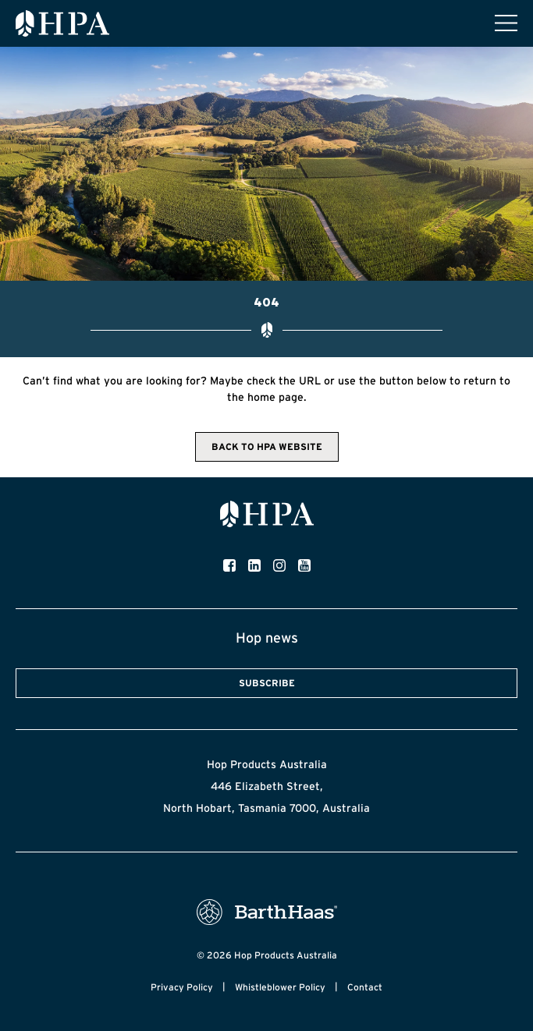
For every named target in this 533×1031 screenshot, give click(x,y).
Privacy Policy (182, 987)
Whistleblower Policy (280, 987)
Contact (364, 987)
